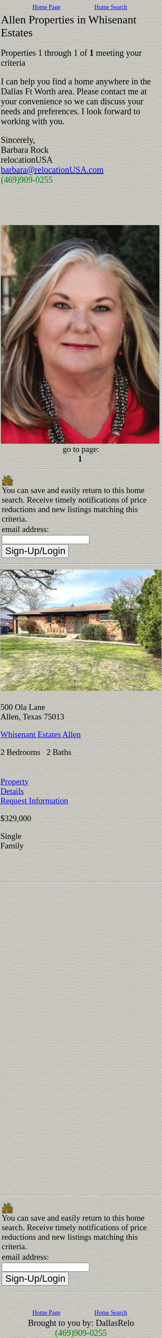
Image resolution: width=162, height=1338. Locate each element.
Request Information (34, 800)
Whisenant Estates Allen (40, 734)
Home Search (111, 7)
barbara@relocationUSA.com (52, 169)
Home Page (46, 7)
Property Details (14, 786)
